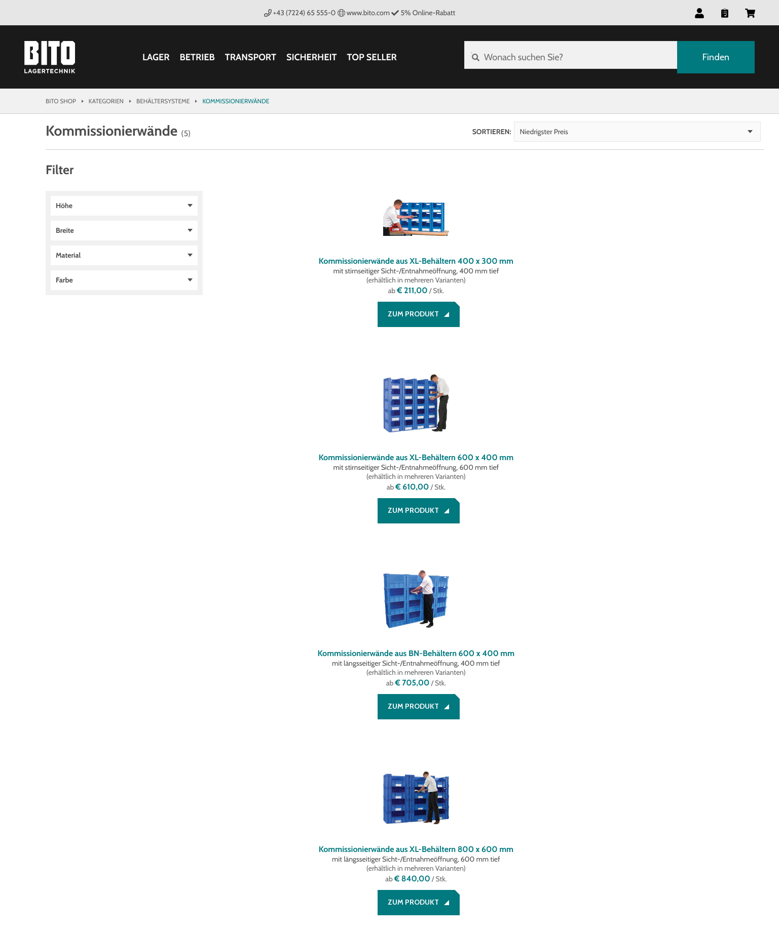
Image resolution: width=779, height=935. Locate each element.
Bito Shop (61, 101)
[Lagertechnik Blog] (485, 740)
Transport (249, 57)
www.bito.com (364, 12)
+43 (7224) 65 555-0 (300, 12)
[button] (699, 13)
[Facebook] (394, 740)
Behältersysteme (163, 101)
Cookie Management (207, 767)
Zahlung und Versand (86, 743)
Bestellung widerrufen (89, 779)
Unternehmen (309, 713)
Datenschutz (195, 755)
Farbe (64, 279)
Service (59, 713)
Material (68, 255)
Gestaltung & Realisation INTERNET (249, 877)
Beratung (63, 731)
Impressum (190, 743)
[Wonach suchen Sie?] (569, 57)
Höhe (64, 205)
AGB (177, 731)
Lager (154, 57)
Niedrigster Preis (705, 131)
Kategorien (106, 101)
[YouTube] (455, 740)
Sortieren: (653, 131)
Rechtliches (193, 713)
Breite (65, 230)
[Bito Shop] (49, 57)
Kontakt (61, 767)
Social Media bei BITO (422, 713)
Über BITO (300, 731)
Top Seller (370, 57)
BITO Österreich (728, 879)
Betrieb (195, 57)
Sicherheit (310, 57)
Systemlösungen (314, 743)
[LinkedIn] (425, 740)
